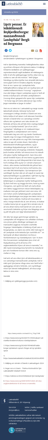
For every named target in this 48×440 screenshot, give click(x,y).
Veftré (27, 407)
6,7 (41, 232)
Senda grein (32, 50)
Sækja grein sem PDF (40, 50)
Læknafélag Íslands (17, 430)
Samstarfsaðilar (31, 410)
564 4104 (12, 407)
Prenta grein (36, 50)
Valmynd (44, 4)
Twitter (10, 50)
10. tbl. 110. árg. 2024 (11, 20)
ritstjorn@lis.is (14, 410)
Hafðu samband (37, 407)
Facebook (6, 50)
